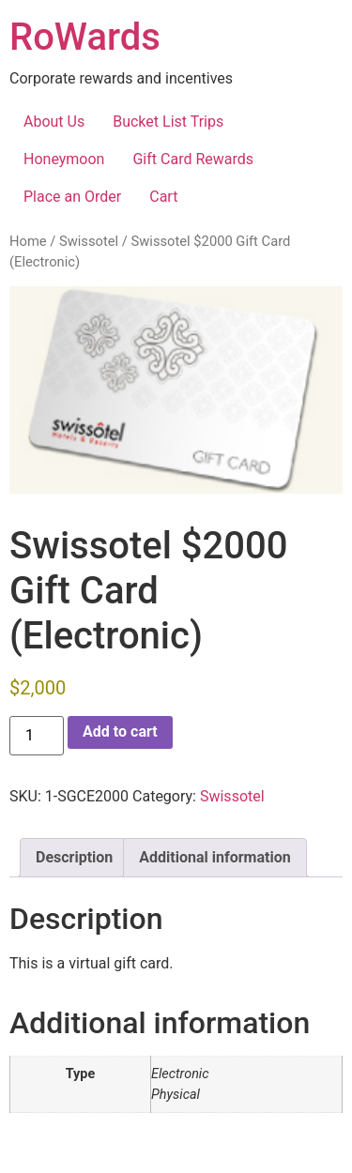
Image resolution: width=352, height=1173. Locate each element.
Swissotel (88, 241)
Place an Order (72, 197)
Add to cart (120, 731)
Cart (163, 197)
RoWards (85, 37)
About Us (53, 121)
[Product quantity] (36, 735)
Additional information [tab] (214, 857)
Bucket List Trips (168, 121)
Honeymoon (63, 159)
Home (28, 241)
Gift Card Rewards (192, 159)
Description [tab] (74, 857)
